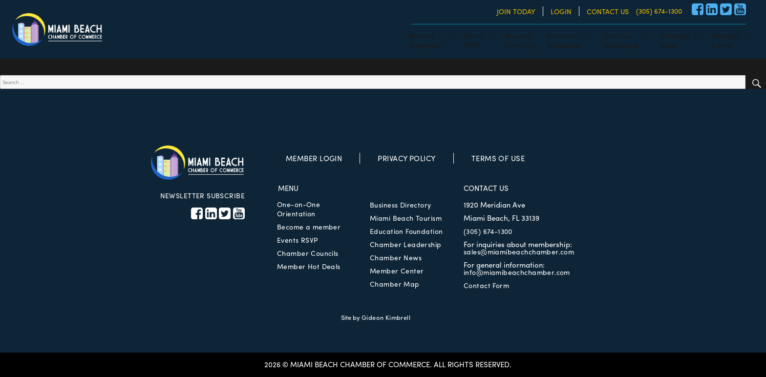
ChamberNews (675, 40)
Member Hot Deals (308, 266)
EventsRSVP (474, 40)
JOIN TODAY (516, 11)
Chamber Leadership (406, 244)
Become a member (308, 226)
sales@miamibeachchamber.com (519, 251)
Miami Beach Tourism (406, 218)
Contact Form (486, 285)
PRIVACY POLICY (406, 158)
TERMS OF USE (498, 158)
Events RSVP (297, 240)
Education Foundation (406, 231)
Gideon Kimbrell (386, 317)
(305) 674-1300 (659, 11)
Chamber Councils (308, 253)
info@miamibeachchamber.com (517, 272)
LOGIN (561, 11)
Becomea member (425, 40)
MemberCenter (725, 40)
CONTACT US (608, 11)
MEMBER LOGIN (314, 158)
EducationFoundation (564, 40)
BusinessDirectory (520, 40)
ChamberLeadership (621, 40)
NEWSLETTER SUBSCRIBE (202, 195)
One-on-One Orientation (298, 208)
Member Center (397, 270)
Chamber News (396, 257)
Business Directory (400, 204)
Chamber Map (395, 284)
